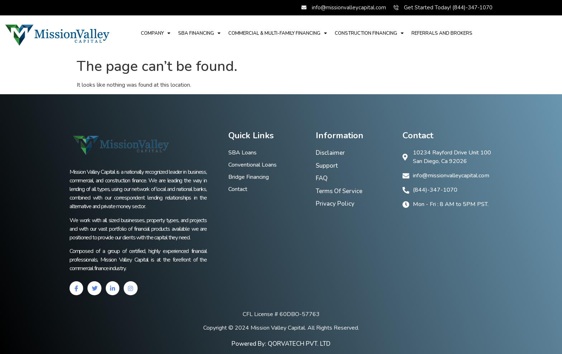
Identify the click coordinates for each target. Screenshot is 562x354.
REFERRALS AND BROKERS (441, 33)
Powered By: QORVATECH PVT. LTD (281, 344)
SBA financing (199, 33)
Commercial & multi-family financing (277, 33)
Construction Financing (369, 33)
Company (155, 33)
